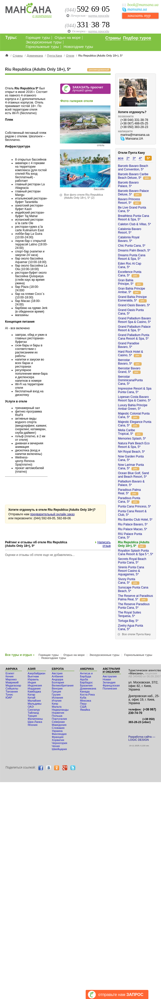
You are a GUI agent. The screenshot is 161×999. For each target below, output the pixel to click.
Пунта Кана (54, 55)
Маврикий (12, 682)
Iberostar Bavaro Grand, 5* (129, 370)
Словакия (58, 727)
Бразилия (86, 685)
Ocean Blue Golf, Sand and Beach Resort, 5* (133, 474)
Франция (57, 736)
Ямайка (85, 709)
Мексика (85, 700)
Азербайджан (36, 673)
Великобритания (63, 685)
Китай (31, 697)
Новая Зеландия (109, 681)
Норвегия (58, 712)
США (83, 706)
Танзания (12, 691)
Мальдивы (35, 703)
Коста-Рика (87, 694)
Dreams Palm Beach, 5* (134, 250)
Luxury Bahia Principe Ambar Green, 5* (132, 407)
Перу (83, 703)
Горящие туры (38, 38)
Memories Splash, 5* (132, 438)
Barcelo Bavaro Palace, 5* (128, 184)
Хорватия (58, 739)
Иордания (34, 688)
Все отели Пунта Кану (136, 634)
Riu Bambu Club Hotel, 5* (135, 519)
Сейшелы (12, 688)
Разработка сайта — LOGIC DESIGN (141, 738)
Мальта (56, 706)
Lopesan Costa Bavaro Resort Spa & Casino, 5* (134, 398)
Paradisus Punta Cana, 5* (129, 499)
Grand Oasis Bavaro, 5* (134, 305)
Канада (85, 691)
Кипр (55, 703)
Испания (57, 697)
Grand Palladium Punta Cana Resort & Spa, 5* (133, 336)
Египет (10, 673)
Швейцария (59, 749)
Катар (31, 694)
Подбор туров (137, 38)
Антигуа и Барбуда (86, 675)
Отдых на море (68, 38)
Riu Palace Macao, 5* (132, 529)
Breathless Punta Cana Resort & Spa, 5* (133, 217)
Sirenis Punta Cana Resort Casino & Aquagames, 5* (131, 571)
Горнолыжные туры (42, 47)
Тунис (9, 694)
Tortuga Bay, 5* (128, 621)
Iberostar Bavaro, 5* (125, 361)
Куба (83, 697)
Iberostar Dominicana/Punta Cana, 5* (130, 380)
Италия (56, 700)
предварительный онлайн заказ (52, 514)
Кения (9, 676)
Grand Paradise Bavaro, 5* (128, 345)
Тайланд (33, 712)
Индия (32, 682)
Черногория (59, 743)
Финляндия (59, 733)
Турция (32, 715)
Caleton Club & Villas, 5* (134, 224)
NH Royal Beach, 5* (131, 451)
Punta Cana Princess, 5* (134, 506)
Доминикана (35, 55)
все (120, 158)
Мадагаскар (13, 685)
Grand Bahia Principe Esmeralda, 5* (132, 298)
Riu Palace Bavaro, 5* (132, 524)
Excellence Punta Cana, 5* (129, 273)
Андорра (57, 679)
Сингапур (34, 709)
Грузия (56, 694)
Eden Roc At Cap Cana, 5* (129, 265)
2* (128, 158)
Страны (113, 38)
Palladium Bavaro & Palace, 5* (131, 483)
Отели (70, 55)
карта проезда (98, 15)
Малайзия (34, 700)
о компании (42, 16)
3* (134, 158)
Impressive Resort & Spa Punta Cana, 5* (134, 390)
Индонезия (35, 685)
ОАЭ (31, 706)
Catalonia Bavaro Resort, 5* (129, 230)
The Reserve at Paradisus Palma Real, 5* (135, 597)
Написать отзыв (104, 544)
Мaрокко (11, 679)
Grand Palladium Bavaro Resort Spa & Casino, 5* (134, 320)
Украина (57, 730)
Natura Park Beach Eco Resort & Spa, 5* (133, 445)
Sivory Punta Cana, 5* (126, 580)
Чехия (56, 746)
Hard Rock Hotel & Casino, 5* (130, 353)
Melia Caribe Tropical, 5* (126, 432)
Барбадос (86, 682)
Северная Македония (59, 723)
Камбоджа (34, 691)
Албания (57, 676)
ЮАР (9, 697)
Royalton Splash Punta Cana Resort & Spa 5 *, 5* (135, 552)
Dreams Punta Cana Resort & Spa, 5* (131, 257)
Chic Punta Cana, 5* (131, 245)
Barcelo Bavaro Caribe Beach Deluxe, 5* (133, 176)
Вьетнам (33, 676)
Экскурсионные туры (43, 42)
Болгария (58, 682)
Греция (56, 691)
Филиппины (35, 718)
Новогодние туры (78, 47)
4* (140, 158)
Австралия (110, 676)
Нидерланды (60, 709)
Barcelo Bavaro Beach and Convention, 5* (133, 167)
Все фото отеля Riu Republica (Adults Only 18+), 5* (83, 196)
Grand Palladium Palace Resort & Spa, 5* (134, 328)
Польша (57, 715)
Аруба (84, 679)
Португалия (59, 718)
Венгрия (57, 688)
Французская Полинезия (111, 687)
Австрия (57, 673)
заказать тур (138, 15)
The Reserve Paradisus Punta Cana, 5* (133, 605)
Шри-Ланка (35, 721)
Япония (33, 724)
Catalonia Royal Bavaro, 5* (128, 239)
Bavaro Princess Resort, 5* (129, 200)
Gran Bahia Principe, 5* (125, 282)
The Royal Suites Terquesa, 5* (129, 614)
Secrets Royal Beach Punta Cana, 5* (132, 560)
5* (148, 158)
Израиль (33, 679)
